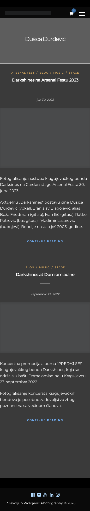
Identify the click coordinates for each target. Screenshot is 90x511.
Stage (74, 72)
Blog (44, 72)
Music (58, 72)
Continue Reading (45, 241)
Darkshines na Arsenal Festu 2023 (45, 80)
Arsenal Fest (23, 72)
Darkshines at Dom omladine (45, 274)
